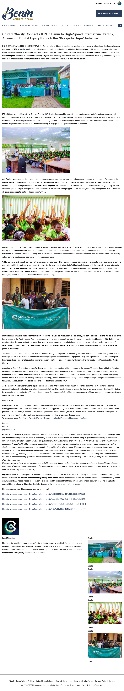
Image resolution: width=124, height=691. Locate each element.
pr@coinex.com (8, 429)
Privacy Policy (100, 681)
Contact (66, 25)
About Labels (49, 25)
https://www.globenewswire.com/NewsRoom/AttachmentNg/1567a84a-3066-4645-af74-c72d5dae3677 (44, 509)
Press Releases (29, 25)
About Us (79, 25)
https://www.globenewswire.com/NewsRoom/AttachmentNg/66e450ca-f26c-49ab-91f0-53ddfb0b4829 (43, 499)
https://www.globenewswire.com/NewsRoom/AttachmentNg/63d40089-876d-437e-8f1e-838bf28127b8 (43, 494)
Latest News (9, 25)
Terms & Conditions (63, 681)
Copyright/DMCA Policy (83, 681)
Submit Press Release (44, 681)
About (11, 681)
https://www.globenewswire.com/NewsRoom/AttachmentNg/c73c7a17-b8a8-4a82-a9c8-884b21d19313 (44, 504)
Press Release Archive (25, 681)
